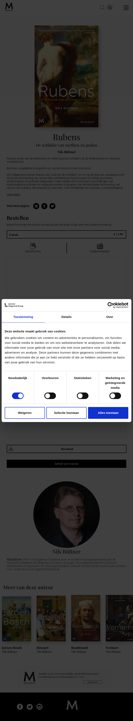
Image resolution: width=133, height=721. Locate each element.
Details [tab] (66, 317)
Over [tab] (109, 317)
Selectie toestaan (66, 412)
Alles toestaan (108, 412)
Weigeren (25, 412)
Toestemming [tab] (23, 317)
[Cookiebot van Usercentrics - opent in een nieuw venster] (110, 305)
